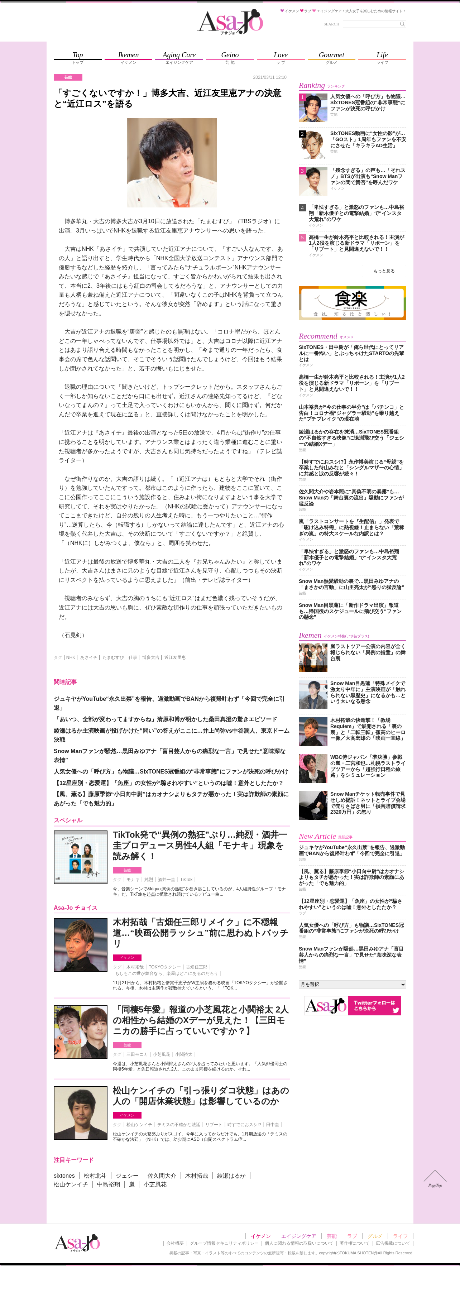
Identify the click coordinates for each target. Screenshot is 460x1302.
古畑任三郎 (196, 967)
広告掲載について (393, 1243)
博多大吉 (150, 657)
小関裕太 (183, 1054)
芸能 (127, 870)
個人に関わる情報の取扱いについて (299, 1243)
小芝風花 (161, 1054)
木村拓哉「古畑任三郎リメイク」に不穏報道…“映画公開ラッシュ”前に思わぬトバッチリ (201, 932)
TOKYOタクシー (165, 967)
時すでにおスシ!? (244, 1124)
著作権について (355, 1243)
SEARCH (331, 24)
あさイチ (88, 657)
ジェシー (127, 1176)
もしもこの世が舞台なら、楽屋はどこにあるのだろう (166, 973)
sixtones (64, 1176)
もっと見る (384, 270)
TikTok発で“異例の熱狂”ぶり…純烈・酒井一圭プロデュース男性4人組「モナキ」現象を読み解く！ (200, 845)
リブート (213, 1124)
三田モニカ (137, 1054)
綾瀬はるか (231, 1176)
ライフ (400, 1236)
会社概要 (175, 1243)
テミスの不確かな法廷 (178, 1124)
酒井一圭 (166, 879)
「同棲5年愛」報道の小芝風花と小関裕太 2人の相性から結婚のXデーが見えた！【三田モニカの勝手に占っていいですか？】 (201, 1020)
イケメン (127, 957)
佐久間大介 (162, 1176)
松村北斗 (95, 1176)
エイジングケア (298, 1236)
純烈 (148, 879)
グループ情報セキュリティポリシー (224, 1243)
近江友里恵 (175, 657)
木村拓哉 (135, 967)
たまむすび (113, 657)
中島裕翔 (108, 1184)
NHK (70, 657)
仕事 (133, 657)
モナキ (132, 879)
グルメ (375, 1236)
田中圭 (272, 1124)
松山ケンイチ (139, 1124)
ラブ (352, 1236)
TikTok (186, 879)
